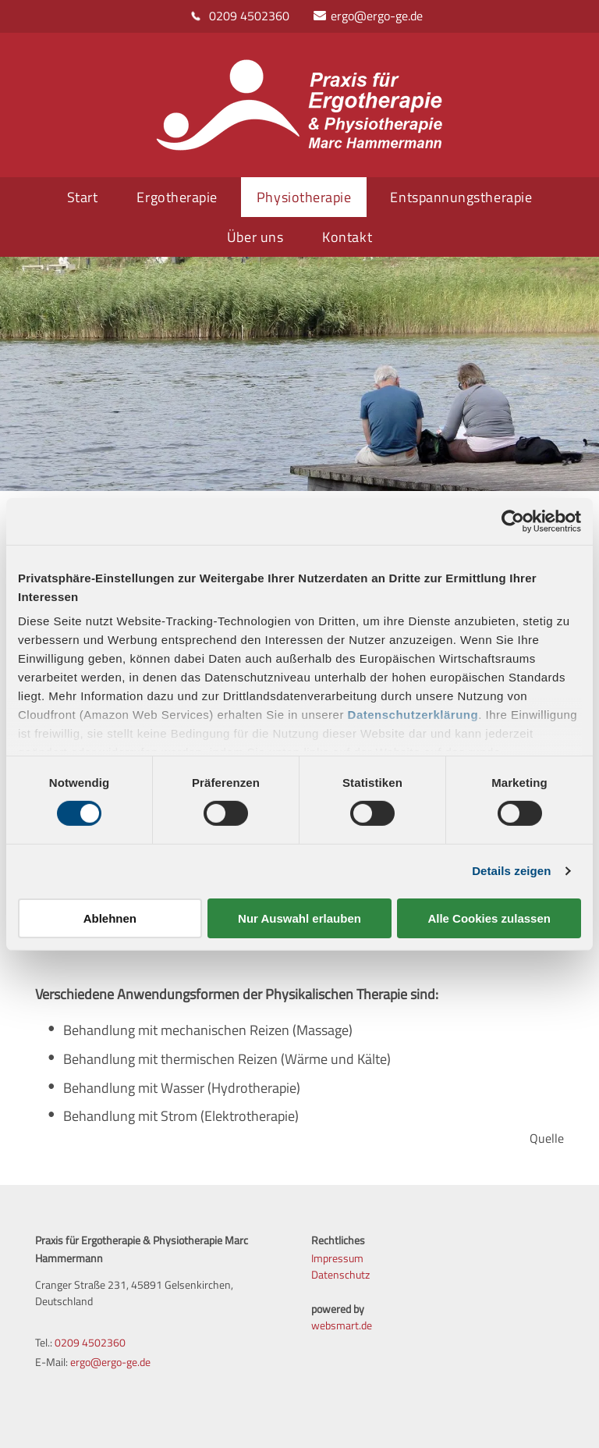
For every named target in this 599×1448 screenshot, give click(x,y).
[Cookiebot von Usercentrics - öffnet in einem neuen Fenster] (513, 520)
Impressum (337, 1258)
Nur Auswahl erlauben (299, 918)
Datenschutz (340, 1274)
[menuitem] (86, 197)
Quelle (547, 1138)
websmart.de (341, 1325)
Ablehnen (109, 918)
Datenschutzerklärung (413, 714)
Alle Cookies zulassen (489, 918)
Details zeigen (511, 870)
